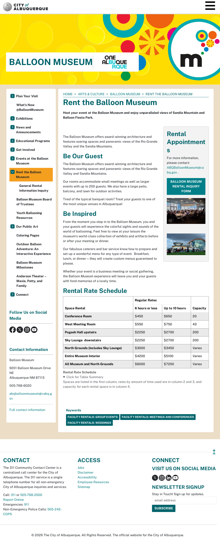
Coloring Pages (27, 235)
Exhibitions (24, 118)
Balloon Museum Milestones (29, 265)
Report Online (13, 500)
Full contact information (27, 410)
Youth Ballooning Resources (29, 215)
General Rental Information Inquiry (33, 188)
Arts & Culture (91, 94)
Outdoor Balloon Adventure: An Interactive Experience (33, 249)
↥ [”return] (214, 452)
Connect (22, 295)
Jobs (81, 468)
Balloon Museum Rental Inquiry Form (186, 186)
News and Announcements (28, 129)
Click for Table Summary (84, 377)
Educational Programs (33, 141)
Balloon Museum (125, 94)
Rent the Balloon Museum (28, 174)
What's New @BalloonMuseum (30, 107)
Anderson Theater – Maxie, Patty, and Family (31, 281)
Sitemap (84, 487)
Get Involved (25, 150)
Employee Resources (93, 482)
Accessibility (87, 477)
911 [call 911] (26, 504)
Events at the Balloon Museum (32, 161)
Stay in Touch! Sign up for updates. (178, 494)
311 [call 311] (13, 495)
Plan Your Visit (27, 96)
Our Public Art (27, 226)
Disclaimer (85, 472)
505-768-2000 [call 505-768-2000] (31, 495)
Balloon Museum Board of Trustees (34, 201)
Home (68, 94)
